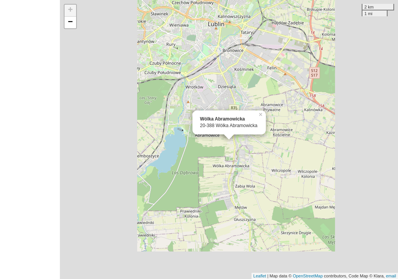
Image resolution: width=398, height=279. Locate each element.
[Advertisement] (30, 139)
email (391, 276)
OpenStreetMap (308, 276)
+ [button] (70, 10)
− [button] (70, 22)
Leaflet (259, 276)
